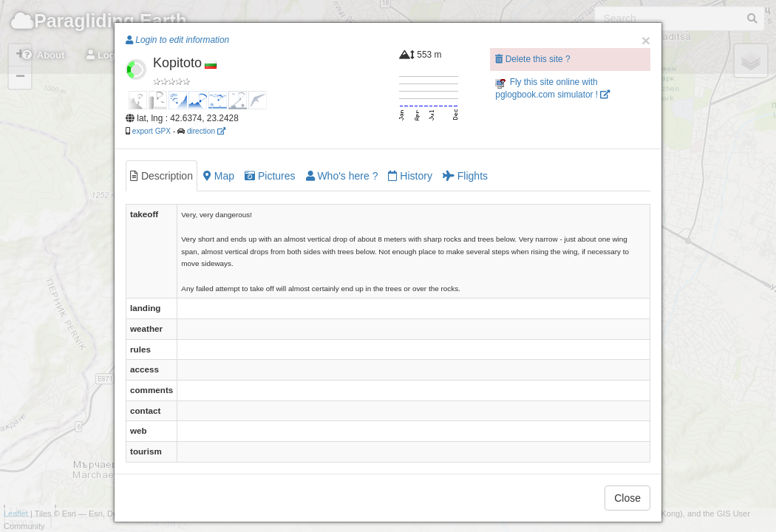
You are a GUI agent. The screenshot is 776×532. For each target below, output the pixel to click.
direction (206, 131)
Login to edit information (177, 40)
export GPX (151, 131)
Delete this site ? (532, 59)
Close (627, 498)
